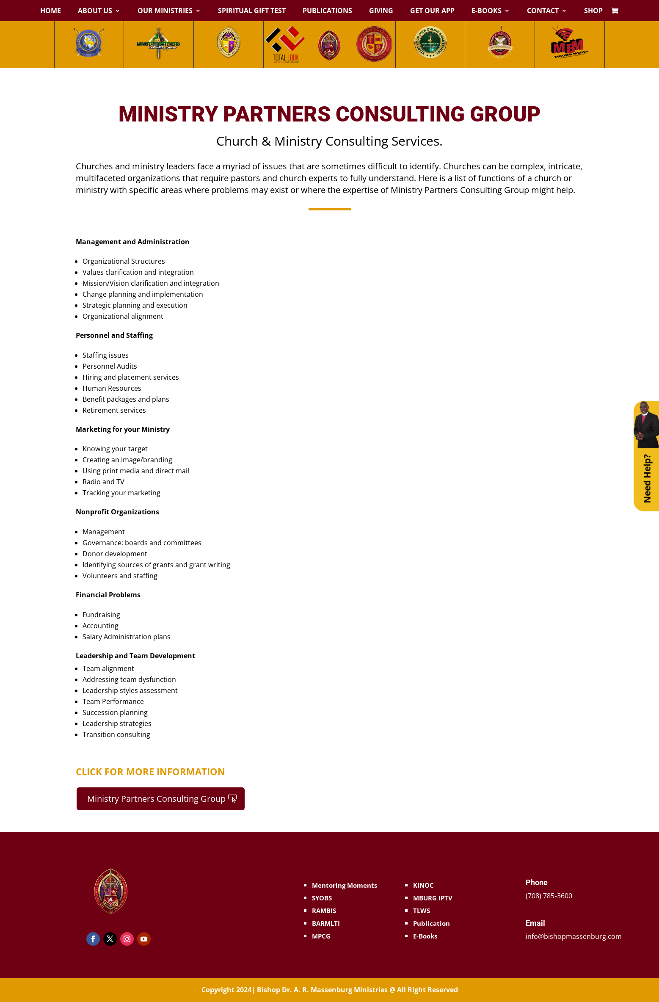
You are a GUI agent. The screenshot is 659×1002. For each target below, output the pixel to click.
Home (50, 11)
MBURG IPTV (432, 898)
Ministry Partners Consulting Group (156, 798)
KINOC (423, 885)
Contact (543, 11)
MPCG (321, 936)
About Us (95, 11)
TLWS (421, 910)
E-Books (487, 11)
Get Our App (432, 11)
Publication (431, 923)
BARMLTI (326, 923)
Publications (327, 11)
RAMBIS (324, 910)
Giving (381, 11)
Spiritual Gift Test (252, 11)
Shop (593, 11)
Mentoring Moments (344, 885)
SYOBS (322, 898)
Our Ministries (165, 11)
